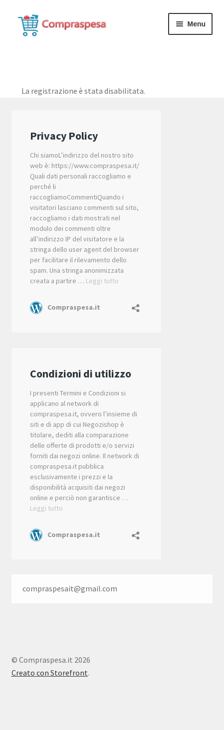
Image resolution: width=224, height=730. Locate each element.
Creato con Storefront (49, 673)
